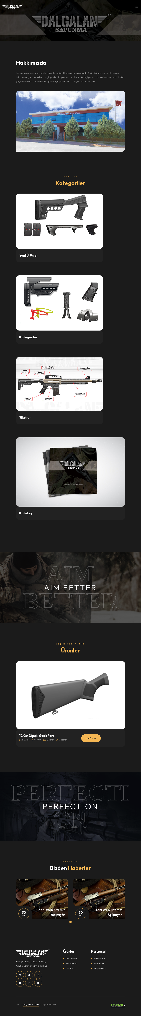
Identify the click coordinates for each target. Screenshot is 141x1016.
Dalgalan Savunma (31, 1004)
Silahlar (69, 968)
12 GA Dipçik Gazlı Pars (36, 736)
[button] (70, 922)
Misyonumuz (100, 968)
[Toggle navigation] (137, 8)
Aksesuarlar (71, 963)
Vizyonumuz (99, 963)
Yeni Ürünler (71, 958)
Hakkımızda (99, 958)
